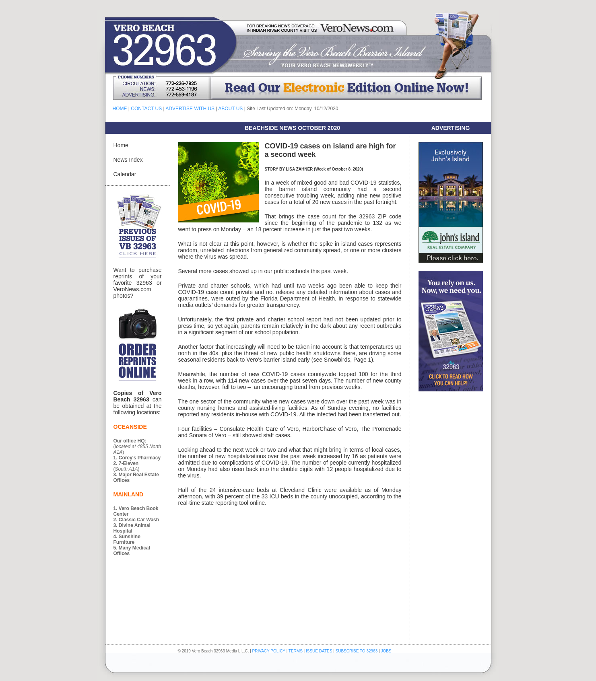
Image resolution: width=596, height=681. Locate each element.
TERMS (296, 651)
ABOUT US (230, 108)
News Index (128, 159)
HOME (120, 108)
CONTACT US (146, 108)
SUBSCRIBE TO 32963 (357, 651)
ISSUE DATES (319, 651)
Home (120, 145)
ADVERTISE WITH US (189, 108)
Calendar (124, 174)
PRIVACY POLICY (268, 651)
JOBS (386, 651)
